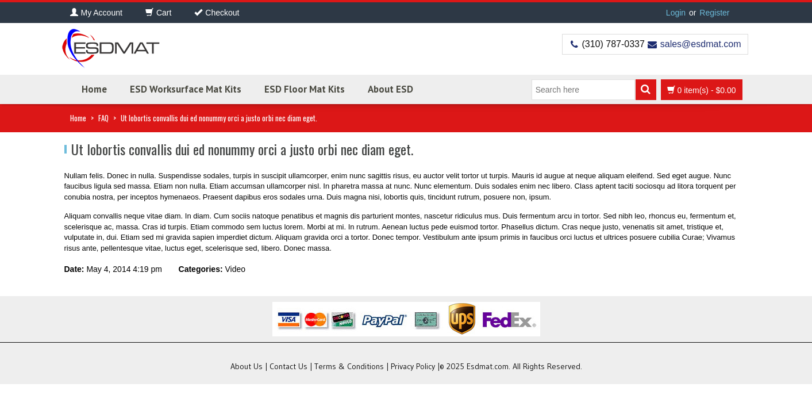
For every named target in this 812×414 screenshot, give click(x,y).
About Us (246, 366)
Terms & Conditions (349, 366)
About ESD (390, 89)
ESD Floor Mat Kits (304, 89)
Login (676, 12)
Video (235, 269)
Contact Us (288, 366)
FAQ (103, 118)
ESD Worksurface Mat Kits (185, 89)
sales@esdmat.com (700, 44)
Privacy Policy (413, 366)
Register (714, 12)
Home (94, 89)
